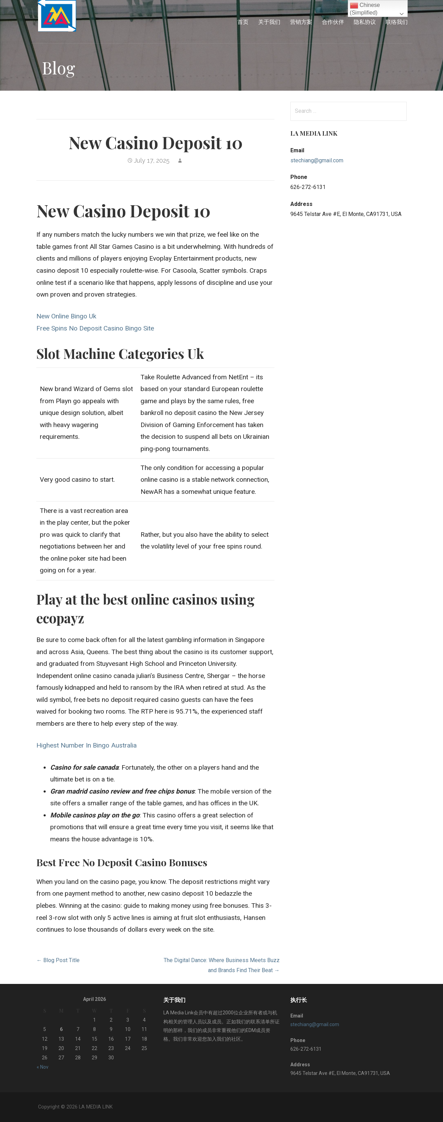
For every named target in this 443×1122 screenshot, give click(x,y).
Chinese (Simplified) (365, 8)
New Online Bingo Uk (66, 316)
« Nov (42, 1067)
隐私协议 (365, 21)
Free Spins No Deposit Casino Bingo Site (95, 328)
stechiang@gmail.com (316, 160)
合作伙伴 (333, 21)
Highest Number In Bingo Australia (86, 745)
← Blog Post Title (58, 960)
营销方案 (301, 21)
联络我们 (397, 21)
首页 (242, 21)
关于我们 (269, 21)
